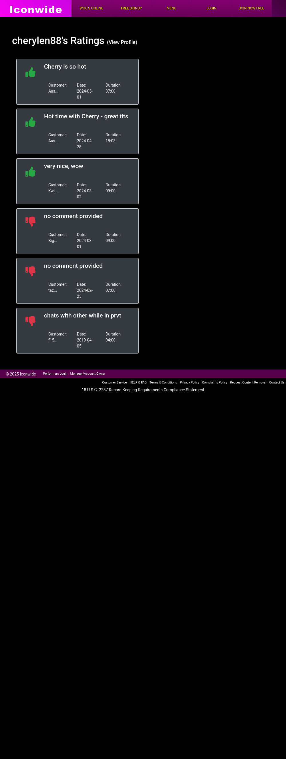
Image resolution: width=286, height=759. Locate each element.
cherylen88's (40, 41)
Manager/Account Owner (88, 373)
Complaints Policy (214, 382)
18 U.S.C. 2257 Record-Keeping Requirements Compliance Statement (143, 390)
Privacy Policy (189, 382)
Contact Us (277, 382)
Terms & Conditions (163, 382)
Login (211, 8)
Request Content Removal (248, 382)
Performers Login (55, 373)
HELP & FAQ (138, 382)
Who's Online (91, 8)
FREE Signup (131, 8)
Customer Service (114, 382)
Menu (171, 8)
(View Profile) (122, 42)
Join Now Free (251, 8)
